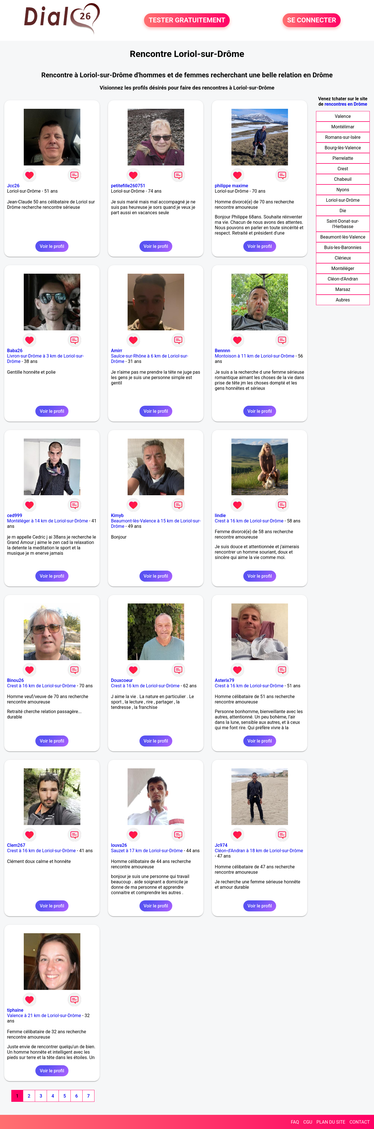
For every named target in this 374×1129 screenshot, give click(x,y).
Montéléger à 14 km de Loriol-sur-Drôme (47, 521)
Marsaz (342, 289)
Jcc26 (13, 185)
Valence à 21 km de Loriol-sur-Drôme (44, 1015)
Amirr (116, 350)
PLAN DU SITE (331, 1122)
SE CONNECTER (311, 20)
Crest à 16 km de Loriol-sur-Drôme (249, 521)
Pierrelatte (342, 158)
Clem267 (16, 845)
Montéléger (342, 268)
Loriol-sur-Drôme (343, 200)
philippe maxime (231, 185)
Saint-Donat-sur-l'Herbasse (343, 223)
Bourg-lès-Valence (343, 147)
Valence (343, 116)
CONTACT (359, 1122)
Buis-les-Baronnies (343, 247)
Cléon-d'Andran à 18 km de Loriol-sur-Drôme (259, 850)
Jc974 (221, 845)
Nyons (342, 189)
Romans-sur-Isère (342, 137)
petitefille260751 (128, 185)
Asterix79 (224, 680)
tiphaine (15, 1010)
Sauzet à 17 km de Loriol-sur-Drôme (147, 850)
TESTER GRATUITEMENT (187, 20)
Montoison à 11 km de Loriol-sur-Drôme (254, 356)
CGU (307, 1122)
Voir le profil (52, 246)
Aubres (343, 300)
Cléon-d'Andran (343, 279)
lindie (220, 515)
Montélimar (342, 126)
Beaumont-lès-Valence (342, 237)
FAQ (295, 1122)
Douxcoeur (122, 680)
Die (342, 210)
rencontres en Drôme (345, 104)
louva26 (119, 845)
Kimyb (117, 515)
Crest (343, 168)
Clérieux (343, 258)
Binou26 (15, 680)
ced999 (14, 515)
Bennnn (222, 350)
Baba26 (15, 350)
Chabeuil (343, 179)
